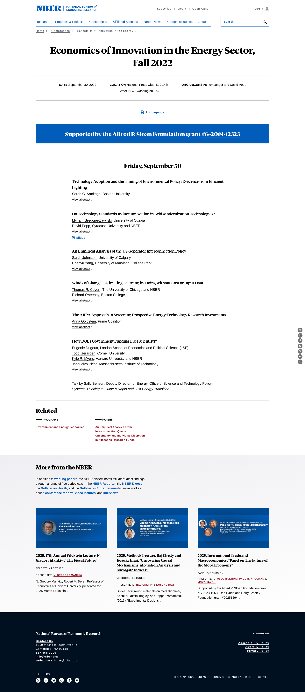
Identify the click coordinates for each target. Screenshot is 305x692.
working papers (65, 479)
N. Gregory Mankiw (67, 575)
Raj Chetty (144, 584)
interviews (110, 493)
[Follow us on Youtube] (77, 680)
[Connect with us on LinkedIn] (46, 680)
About (202, 21)
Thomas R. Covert (86, 289)
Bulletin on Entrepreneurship (101, 488)
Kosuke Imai (165, 584)
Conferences (98, 21)
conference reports (59, 493)
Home (40, 30)
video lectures (85, 493)
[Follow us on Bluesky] (53, 680)
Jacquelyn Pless (84, 364)
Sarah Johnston (84, 257)
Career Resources (180, 21)
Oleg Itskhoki (227, 578)
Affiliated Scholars (125, 21)
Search (229, 21)
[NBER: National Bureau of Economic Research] (70, 10)
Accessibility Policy (253, 642)
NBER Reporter (104, 483)
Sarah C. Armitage (86, 194)
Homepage (261, 633)
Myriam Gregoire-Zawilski (92, 220)
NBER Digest (132, 483)
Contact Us (44, 641)
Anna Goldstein (84, 321)
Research (42, 21)
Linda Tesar (207, 582)
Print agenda (154, 112)
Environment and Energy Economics (60, 427)
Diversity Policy (257, 646)
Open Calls (200, 8)
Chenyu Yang (82, 263)
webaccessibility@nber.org (57, 660)
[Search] (265, 22)
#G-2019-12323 (221, 134)
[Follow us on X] (38, 680)
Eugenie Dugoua (85, 348)
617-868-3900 (46, 652)
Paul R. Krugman (251, 578)
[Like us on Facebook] (69, 680)
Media (181, 8)
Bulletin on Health (54, 488)
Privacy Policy (258, 650)
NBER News (152, 21)
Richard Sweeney (85, 295)
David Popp (81, 226)
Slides (80, 237)
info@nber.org (47, 656)
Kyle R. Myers (83, 358)
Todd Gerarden (83, 353)
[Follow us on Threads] (61, 680)
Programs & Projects (69, 21)
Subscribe (164, 8)
